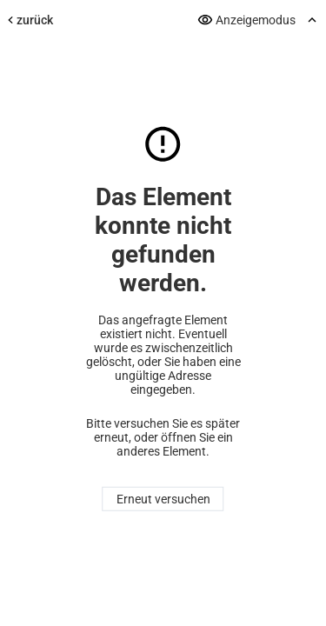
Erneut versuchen (163, 499)
